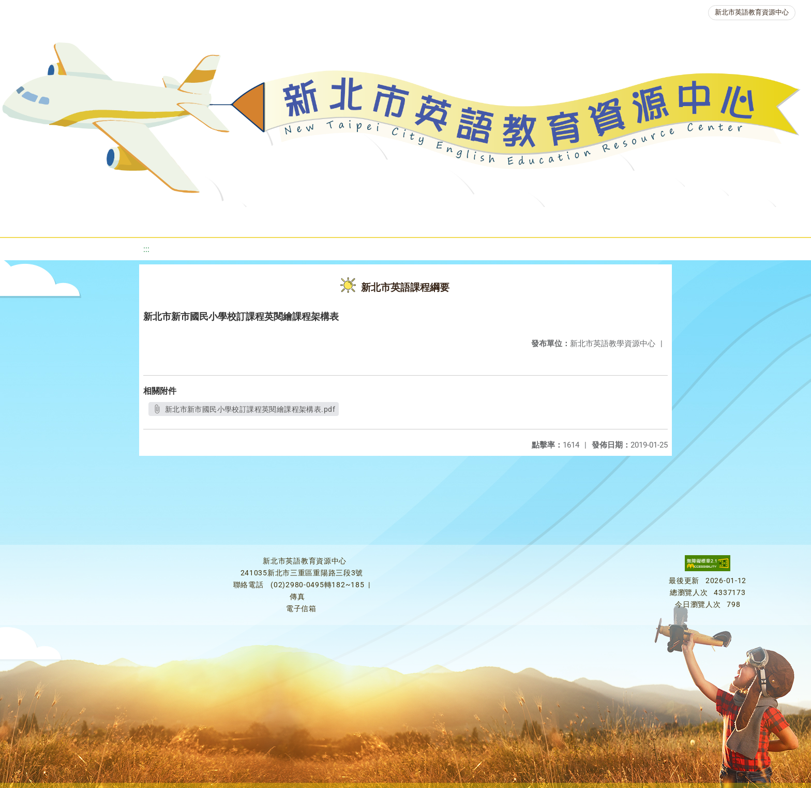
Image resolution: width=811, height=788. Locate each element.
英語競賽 (482, 220)
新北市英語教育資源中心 (752, 12)
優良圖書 (357, 220)
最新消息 (108, 220)
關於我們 (46, 220)
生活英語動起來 (617, 220)
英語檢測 (420, 220)
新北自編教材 (289, 220)
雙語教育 (690, 220)
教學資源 (220, 220)
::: (146, 249)
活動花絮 (752, 220)
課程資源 (158, 220)
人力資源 (544, 220)
